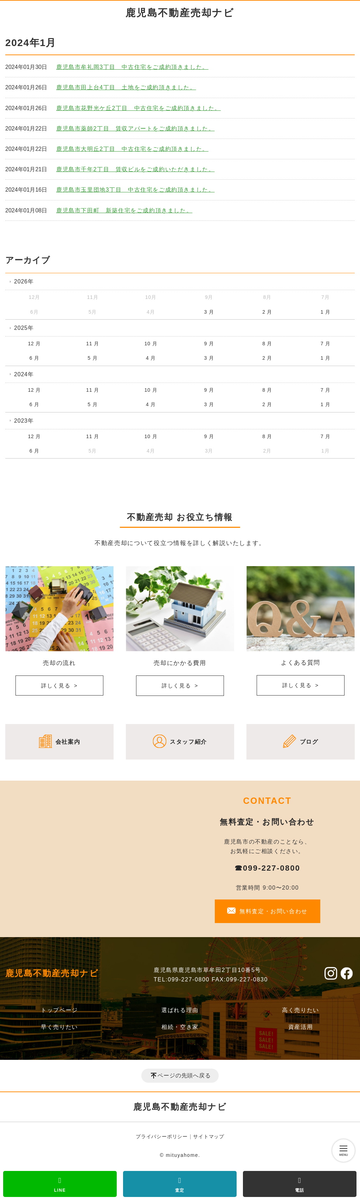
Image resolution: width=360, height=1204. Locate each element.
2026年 (24, 281)
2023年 (24, 421)
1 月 (325, 312)
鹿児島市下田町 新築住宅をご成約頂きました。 (124, 210)
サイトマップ (208, 1136)
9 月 (209, 343)
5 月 (92, 358)
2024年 (24, 374)
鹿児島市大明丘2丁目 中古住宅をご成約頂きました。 (132, 149)
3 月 (209, 312)
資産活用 (300, 1027)
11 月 (92, 343)
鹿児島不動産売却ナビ (180, 12)
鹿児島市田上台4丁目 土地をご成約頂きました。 (126, 87)
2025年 (24, 328)
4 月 (151, 358)
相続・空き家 (180, 1027)
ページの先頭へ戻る (184, 1075)
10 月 (151, 343)
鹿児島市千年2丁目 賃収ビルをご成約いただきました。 (135, 169)
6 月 (34, 358)
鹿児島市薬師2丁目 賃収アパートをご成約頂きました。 (135, 129)
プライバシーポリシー (162, 1136)
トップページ (59, 1010)
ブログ (309, 742)
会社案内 (68, 742)
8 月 (267, 343)
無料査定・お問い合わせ (273, 911)
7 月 (325, 343)
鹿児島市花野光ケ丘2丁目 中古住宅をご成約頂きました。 (138, 108)
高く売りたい (300, 1010)
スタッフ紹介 (188, 742)
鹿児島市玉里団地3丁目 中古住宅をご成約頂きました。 (135, 190)
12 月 (34, 343)
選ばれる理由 (180, 1010)
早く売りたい (59, 1027)
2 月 (267, 312)
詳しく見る (56, 686)
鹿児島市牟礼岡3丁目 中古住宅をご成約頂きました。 (132, 67)
